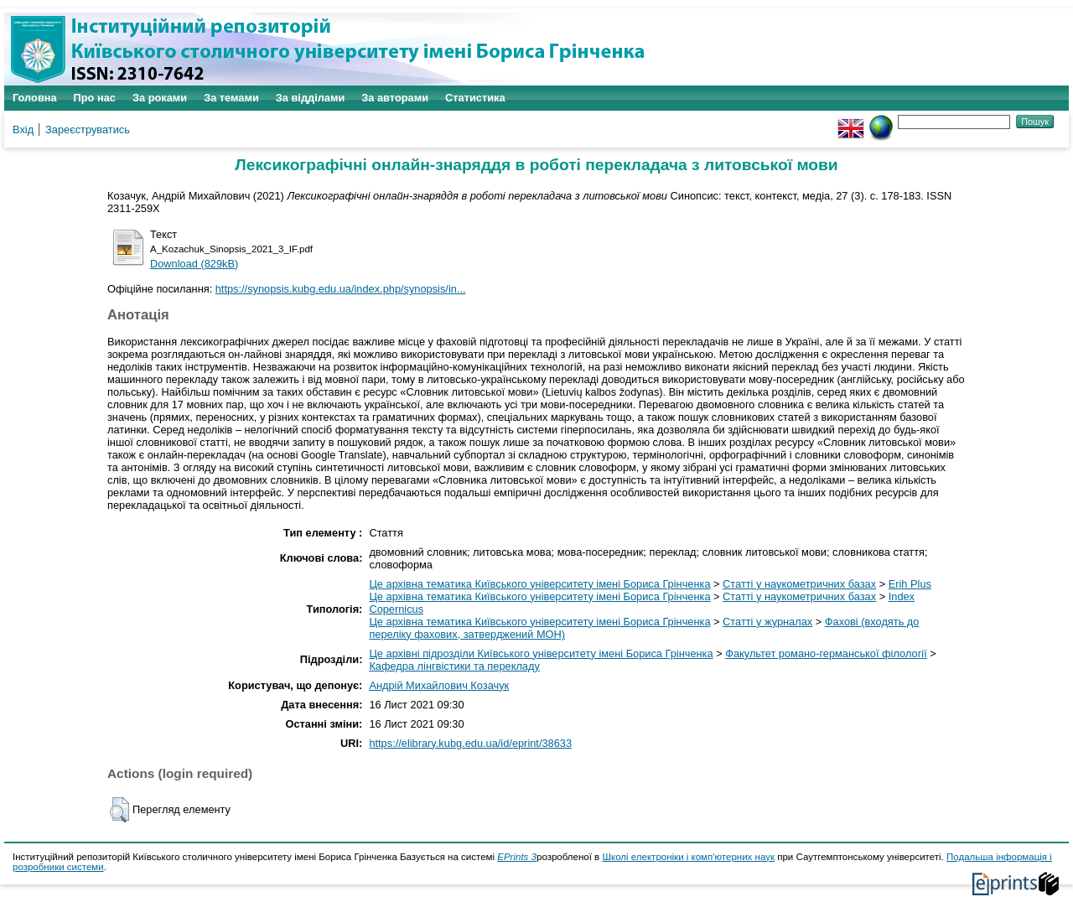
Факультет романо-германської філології (826, 653)
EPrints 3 (516, 857)
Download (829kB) (194, 263)
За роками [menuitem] (159, 97)
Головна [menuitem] (35, 97)
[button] (119, 809)
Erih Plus (910, 584)
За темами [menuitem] (231, 97)
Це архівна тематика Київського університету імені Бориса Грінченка (539, 584)
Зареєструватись (87, 129)
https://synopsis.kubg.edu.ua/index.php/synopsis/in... (340, 289)
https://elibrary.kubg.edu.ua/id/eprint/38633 (470, 743)
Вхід (23, 129)
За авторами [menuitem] (394, 97)
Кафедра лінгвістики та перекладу (454, 666)
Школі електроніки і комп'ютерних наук (688, 857)
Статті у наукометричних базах (799, 584)
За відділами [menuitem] (310, 97)
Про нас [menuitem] (95, 97)
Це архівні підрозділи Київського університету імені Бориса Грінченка (541, 653)
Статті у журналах (767, 621)
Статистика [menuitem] (475, 97)
